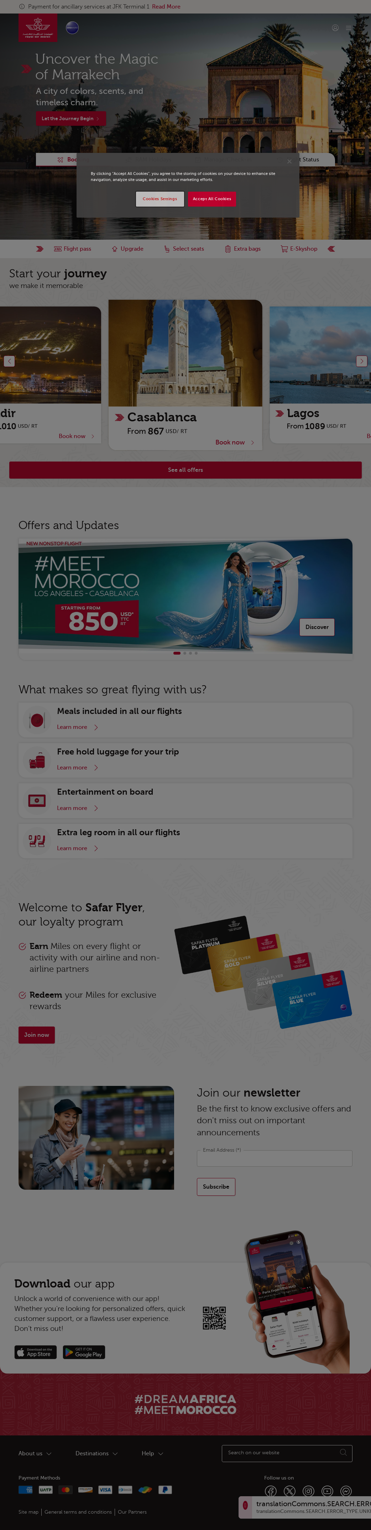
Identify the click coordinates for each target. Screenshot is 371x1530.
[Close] (289, 161)
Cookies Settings (160, 199)
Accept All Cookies (212, 199)
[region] (188, 185)
